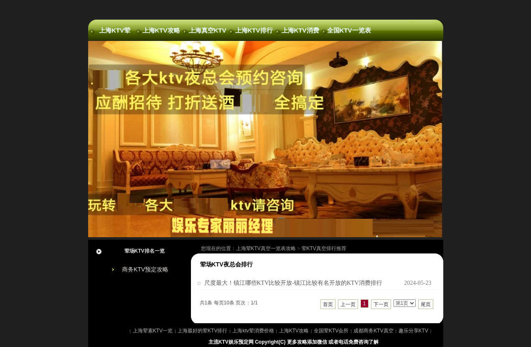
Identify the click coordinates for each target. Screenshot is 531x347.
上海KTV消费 (300, 30)
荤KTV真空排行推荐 (324, 248)
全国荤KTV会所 (331, 331)
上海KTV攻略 (161, 30)
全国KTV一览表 (346, 30)
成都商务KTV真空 (373, 331)
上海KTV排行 (254, 30)
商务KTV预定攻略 (145, 269)
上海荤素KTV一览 (153, 331)
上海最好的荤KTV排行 (202, 331)
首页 (328, 304)
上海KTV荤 (114, 30)
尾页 (426, 304)
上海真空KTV (207, 30)
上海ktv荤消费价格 (253, 331)
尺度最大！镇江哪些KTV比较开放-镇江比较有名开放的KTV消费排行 (293, 283)
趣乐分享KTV (413, 331)
